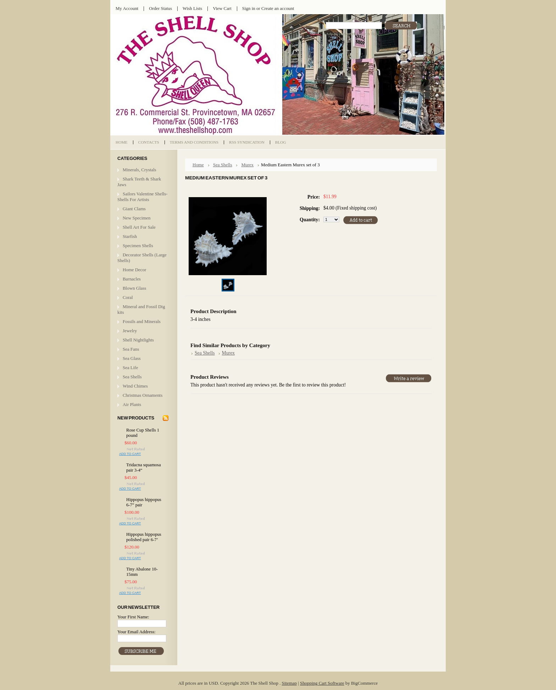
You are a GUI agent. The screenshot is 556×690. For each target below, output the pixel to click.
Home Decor (134, 269)
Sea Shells (132, 376)
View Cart (222, 8)
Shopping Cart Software (322, 683)
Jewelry (130, 330)
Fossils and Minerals (142, 321)
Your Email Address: (136, 631)
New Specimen (137, 218)
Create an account (277, 8)
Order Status (160, 8)
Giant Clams (134, 208)
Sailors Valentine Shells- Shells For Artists (142, 196)
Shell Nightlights (138, 340)
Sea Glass (132, 358)
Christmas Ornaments (142, 395)
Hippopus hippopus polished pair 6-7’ (143, 537)
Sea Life (130, 367)
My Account (127, 8)
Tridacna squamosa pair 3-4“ (143, 467)
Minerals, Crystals (139, 169)
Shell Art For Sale (139, 227)
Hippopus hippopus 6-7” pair (143, 502)
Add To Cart (130, 454)
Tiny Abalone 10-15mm (142, 572)
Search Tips (368, 34)
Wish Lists (192, 8)
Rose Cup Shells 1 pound (142, 433)
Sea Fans (131, 349)
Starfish (130, 236)
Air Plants (132, 404)
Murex (247, 164)
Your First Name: (133, 616)
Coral (128, 297)
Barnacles (132, 279)
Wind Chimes (135, 386)
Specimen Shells (138, 245)
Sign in (248, 8)
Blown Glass (134, 288)
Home (198, 164)
